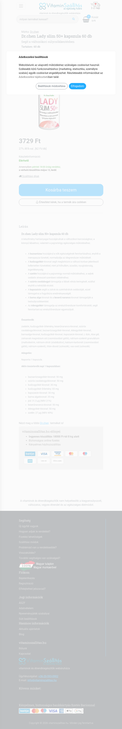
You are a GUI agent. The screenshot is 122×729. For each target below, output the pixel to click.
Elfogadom (77, 86)
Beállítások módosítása (51, 86)
